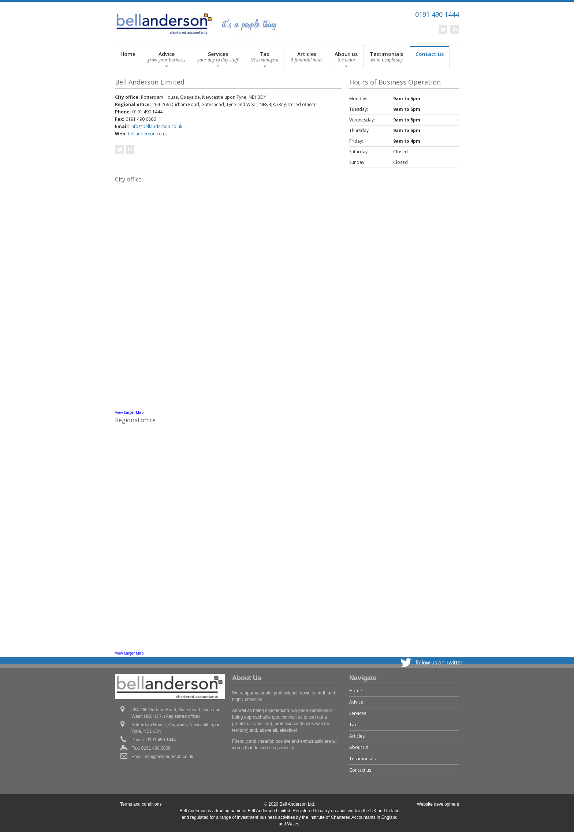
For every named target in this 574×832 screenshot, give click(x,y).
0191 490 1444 (437, 14)
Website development (438, 804)
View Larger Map (129, 412)
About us (346, 58)
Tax (264, 58)
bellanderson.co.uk (148, 134)
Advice (166, 58)
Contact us (429, 58)
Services (217, 58)
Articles (307, 58)
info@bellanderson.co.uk (156, 126)
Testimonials (386, 58)
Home (127, 53)
